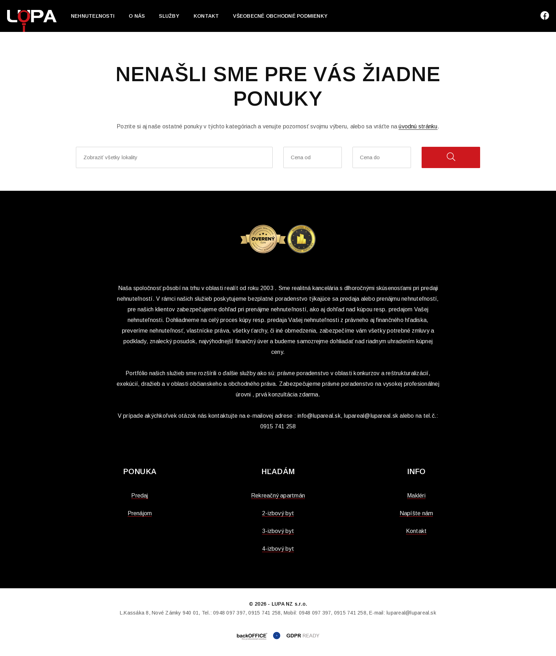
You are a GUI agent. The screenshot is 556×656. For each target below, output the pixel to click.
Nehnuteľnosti (93, 16)
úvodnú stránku (418, 126)
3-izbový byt (278, 531)
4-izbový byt (278, 549)
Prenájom (140, 513)
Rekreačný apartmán (278, 496)
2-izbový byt (278, 513)
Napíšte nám (416, 513)
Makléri (416, 496)
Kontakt (206, 16)
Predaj (139, 496)
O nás (137, 16)
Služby (169, 16)
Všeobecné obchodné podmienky (280, 16)
